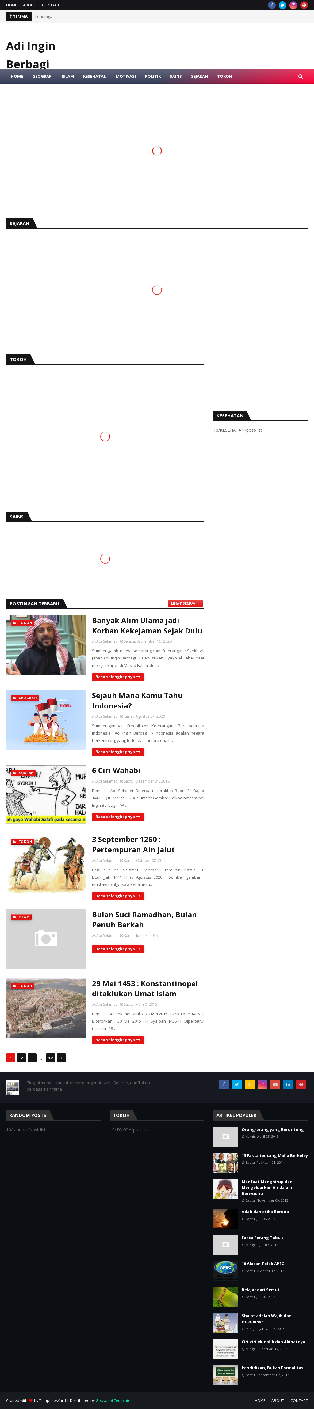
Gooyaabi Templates (114, 1400)
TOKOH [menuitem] (224, 76)
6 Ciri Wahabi (116, 770)
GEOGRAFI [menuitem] (42, 76)
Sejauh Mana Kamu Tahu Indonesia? (137, 700)
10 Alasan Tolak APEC (263, 1263)
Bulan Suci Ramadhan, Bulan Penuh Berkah (144, 919)
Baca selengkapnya (115, 676)
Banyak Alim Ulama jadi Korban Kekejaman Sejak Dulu (147, 625)
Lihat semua (183, 603)
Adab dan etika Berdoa (265, 1211)
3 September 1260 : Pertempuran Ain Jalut (133, 844)
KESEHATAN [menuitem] (95, 76)
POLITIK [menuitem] (153, 76)
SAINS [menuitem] (176, 76)
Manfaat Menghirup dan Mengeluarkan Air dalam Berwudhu (267, 1187)
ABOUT (29, 5)
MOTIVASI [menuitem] (126, 76)
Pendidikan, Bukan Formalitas (272, 1367)
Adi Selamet (106, 641)
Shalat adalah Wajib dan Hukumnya (267, 1318)
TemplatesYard (52, 1400)
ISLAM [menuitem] (68, 76)
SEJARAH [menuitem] (199, 76)
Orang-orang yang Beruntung (273, 1129)
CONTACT (50, 5)
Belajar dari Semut (261, 1289)
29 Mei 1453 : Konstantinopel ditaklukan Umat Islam (145, 988)
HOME (11, 5)
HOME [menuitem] (17, 76)
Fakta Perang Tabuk (262, 1237)
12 (50, 1058)
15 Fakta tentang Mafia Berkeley (275, 1155)
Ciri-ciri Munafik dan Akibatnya (273, 1341)
